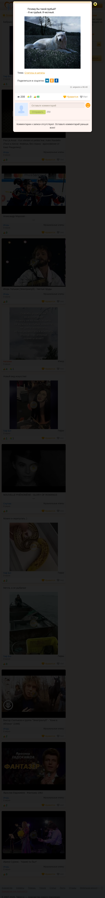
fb (56, 81)
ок (52, 81)
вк (47, 81)
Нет (84, 96)
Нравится (70, 96)
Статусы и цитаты (35, 72)
